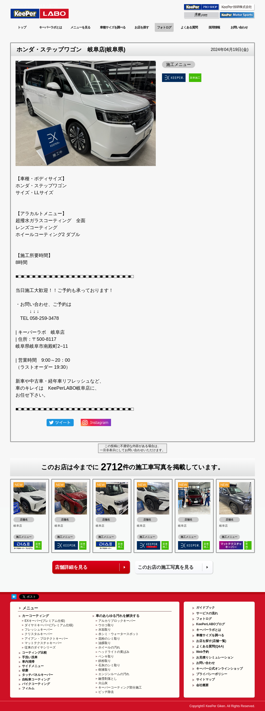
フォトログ (164, 27)
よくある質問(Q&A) (210, 646)
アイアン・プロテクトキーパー (46, 638)
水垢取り (104, 629)
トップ (22, 27)
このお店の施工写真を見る (166, 567)
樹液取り (104, 669)
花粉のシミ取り (109, 638)
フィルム (28, 688)
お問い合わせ (239, 27)
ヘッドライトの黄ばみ (113, 652)
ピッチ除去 (106, 692)
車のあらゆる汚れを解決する (117, 616)
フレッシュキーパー (39, 629)
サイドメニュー (33, 666)
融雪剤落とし (107, 678)
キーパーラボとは (50, 27)
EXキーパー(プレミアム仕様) (45, 621)
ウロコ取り (106, 625)
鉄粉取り (104, 661)
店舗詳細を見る (71, 567)
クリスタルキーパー (39, 634)
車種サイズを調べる (113, 27)
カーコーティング (35, 616)
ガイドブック (205, 607)
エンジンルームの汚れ (113, 674)
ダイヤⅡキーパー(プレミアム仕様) (49, 625)
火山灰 (103, 683)
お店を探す (142, 27)
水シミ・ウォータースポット (118, 634)
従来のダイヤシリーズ (40, 647)
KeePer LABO (47, 11)
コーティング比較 (34, 652)
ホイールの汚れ (109, 647)
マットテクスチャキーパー (43, 643)
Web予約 (202, 652)
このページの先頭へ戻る (234, 588)
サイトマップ (205, 679)
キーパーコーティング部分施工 (120, 687)
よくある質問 (189, 27)
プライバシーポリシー (211, 674)
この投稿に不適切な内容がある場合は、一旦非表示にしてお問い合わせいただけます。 (132, 448)
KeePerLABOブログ (210, 624)
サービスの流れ (207, 613)
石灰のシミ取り (109, 665)
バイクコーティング (36, 684)
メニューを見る (80, 27)
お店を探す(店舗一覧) (211, 641)
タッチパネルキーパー (37, 675)
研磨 (25, 670)
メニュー (30, 608)
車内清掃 (28, 661)
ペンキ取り (106, 656)
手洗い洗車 (30, 657)
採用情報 (214, 27)
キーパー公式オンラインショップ (219, 668)
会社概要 (202, 685)
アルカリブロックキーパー (117, 621)
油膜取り (104, 643)
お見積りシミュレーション (214, 657)
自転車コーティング (36, 679)
